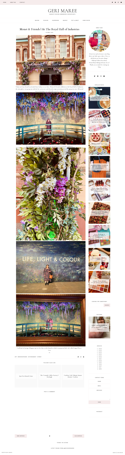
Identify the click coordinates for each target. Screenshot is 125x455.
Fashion (45, 20)
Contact (22, 2)
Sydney (39, 357)
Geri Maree (62, 11)
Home (4, 2)
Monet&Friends (22, 357)
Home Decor (86, 20)
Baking (37, 20)
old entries (78, 436)
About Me (13, 2)
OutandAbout (32, 357)
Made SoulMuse (118, 452)
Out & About (75, 20)
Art (16, 357)
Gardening (55, 20)
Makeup (65, 20)
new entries (21, 436)
